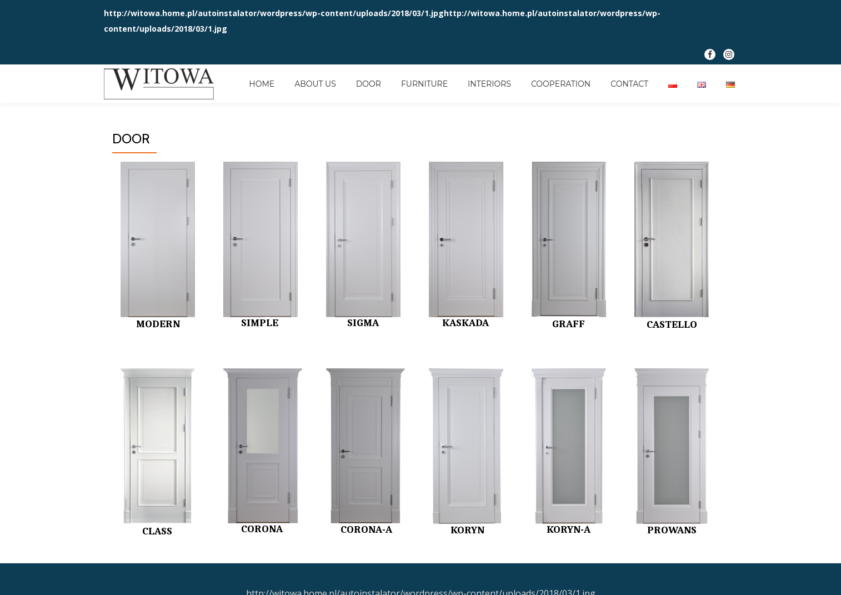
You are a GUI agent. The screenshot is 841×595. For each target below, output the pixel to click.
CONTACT (629, 84)
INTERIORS (489, 84)
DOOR (368, 84)
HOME (261, 84)
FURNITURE (424, 84)
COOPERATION (560, 84)
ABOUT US (315, 84)
